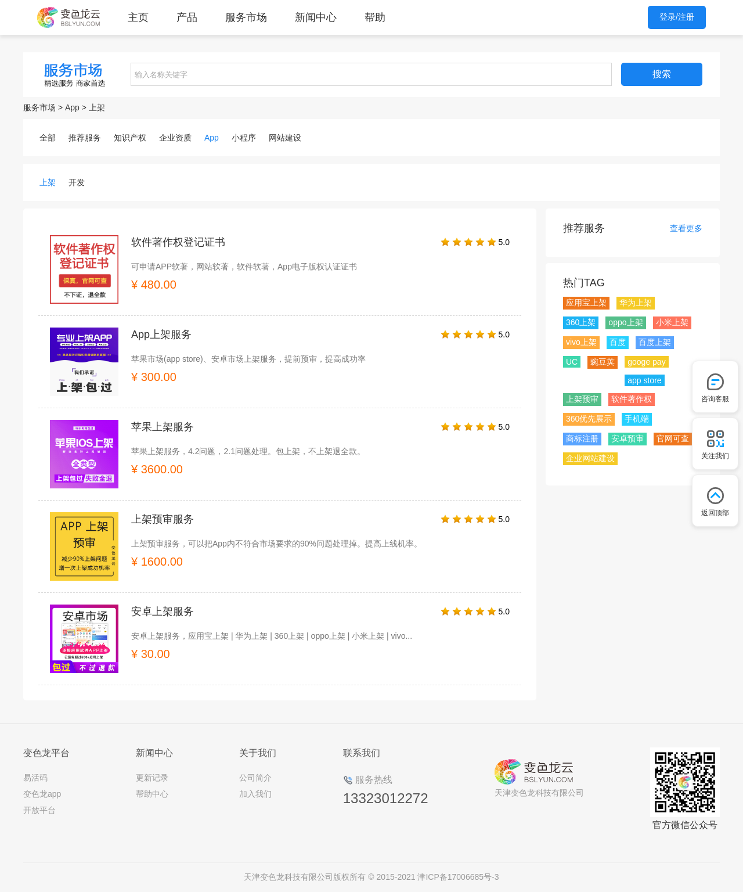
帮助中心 (152, 794)
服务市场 (246, 17)
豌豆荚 (602, 361)
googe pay (646, 361)
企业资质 (175, 137)
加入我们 (255, 794)
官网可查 (673, 438)
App (72, 107)
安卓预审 (627, 438)
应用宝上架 (586, 302)
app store (644, 380)
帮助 (375, 17)
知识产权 (130, 137)
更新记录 (152, 777)
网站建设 (285, 137)
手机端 (637, 418)
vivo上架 (581, 342)
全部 (47, 137)
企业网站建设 (590, 458)
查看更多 (686, 228)
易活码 (35, 777)
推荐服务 (84, 137)
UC (572, 361)
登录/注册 (676, 16)
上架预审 (582, 399)
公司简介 (255, 777)
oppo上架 (625, 322)
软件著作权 (631, 399)
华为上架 (635, 302)
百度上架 (655, 342)
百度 (617, 342)
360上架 (581, 322)
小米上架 (672, 322)
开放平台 (39, 810)
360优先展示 (589, 418)
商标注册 (582, 438)
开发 (76, 182)
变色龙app (42, 794)
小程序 (244, 137)
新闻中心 (316, 17)
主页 (138, 17)
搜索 (661, 74)
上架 (97, 107)
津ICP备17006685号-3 (458, 877)
